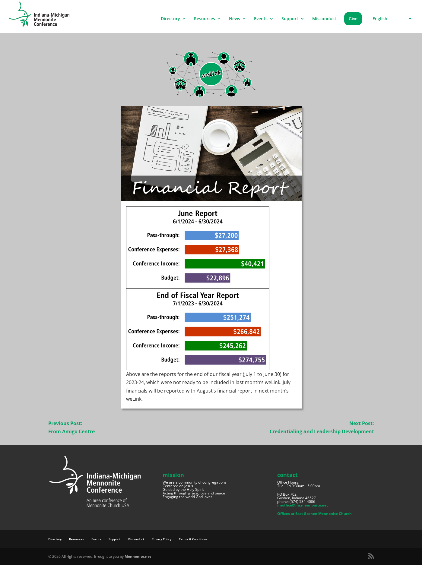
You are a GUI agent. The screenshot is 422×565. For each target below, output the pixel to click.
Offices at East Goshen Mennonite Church (314, 513)
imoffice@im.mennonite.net (302, 505)
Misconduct (324, 19)
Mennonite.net (138, 556)
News (234, 19)
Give (353, 18)
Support (289, 19)
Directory (170, 19)
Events (261, 19)
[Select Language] (391, 18)
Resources (204, 19)
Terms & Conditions (193, 539)
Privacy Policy (161, 539)
